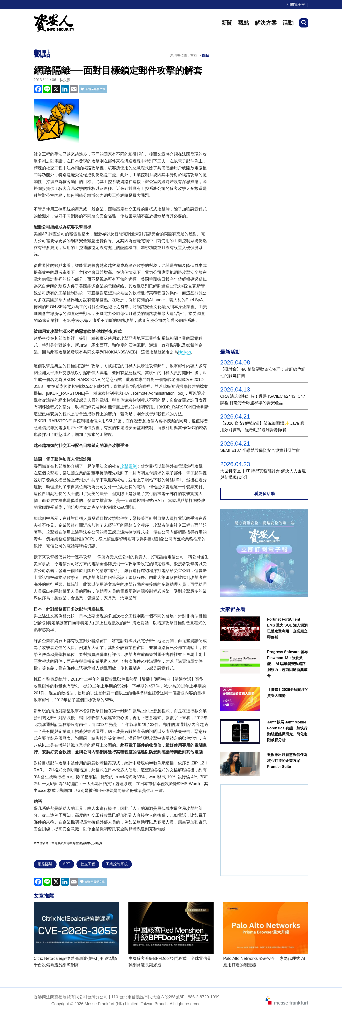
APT (66, 864)
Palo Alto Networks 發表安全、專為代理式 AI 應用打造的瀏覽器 (264, 961)
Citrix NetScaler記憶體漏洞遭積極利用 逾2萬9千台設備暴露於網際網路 (75, 961)
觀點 (243, 23)
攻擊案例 (128, 466)
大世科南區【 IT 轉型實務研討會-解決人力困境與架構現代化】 (263, 474)
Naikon (184, 352)
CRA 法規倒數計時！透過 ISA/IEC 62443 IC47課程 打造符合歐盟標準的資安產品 (262, 399)
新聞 (226, 23)
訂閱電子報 (296, 4)
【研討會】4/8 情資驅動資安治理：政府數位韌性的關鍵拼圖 (262, 372)
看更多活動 (264, 493)
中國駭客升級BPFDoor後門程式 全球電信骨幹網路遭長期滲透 (169, 961)
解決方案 (266, 23)
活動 (287, 23)
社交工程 (88, 864)
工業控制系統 (117, 864)
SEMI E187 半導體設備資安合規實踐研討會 (260, 450)
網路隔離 (45, 864)
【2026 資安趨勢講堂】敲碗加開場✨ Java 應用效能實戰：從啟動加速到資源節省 (262, 426)
